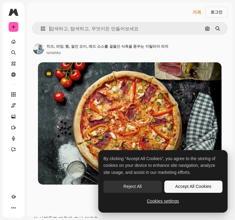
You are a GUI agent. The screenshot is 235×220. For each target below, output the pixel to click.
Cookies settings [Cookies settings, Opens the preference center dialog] (163, 201)
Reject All (132, 186)
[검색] (13, 52)
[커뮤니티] (13, 74)
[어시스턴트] (13, 149)
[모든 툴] (13, 94)
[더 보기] (13, 208)
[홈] (13, 41)
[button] (40, 28)
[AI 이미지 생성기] (13, 116)
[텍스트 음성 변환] (13, 138)
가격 (196, 12)
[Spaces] (13, 105)
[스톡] (13, 63)
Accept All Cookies (193, 186)
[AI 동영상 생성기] (13, 127)
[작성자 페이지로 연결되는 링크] (38, 48)
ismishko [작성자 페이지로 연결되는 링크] (54, 53)
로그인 (216, 12)
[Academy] (13, 197)
